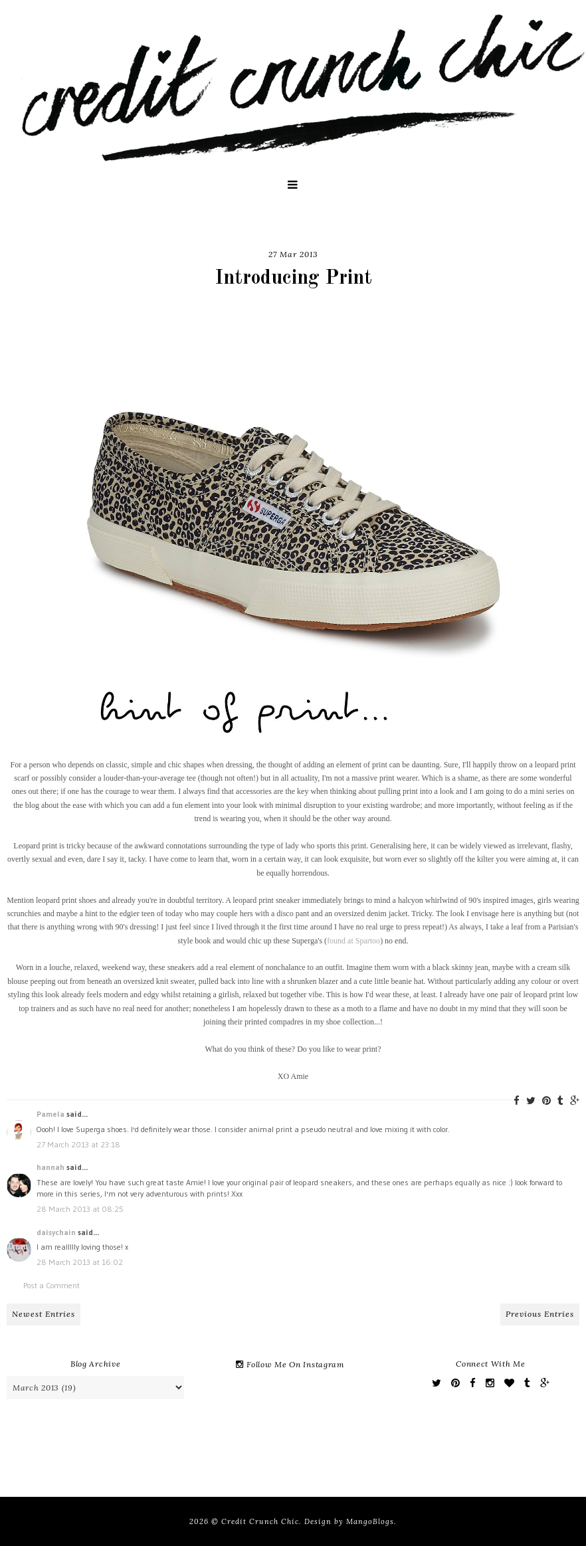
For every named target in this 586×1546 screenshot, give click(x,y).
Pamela (50, 1114)
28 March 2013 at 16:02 (80, 1262)
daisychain (56, 1232)
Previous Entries (540, 1314)
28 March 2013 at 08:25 (80, 1209)
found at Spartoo (353, 940)
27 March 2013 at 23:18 (78, 1144)
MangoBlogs (370, 1521)
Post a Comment (51, 1285)
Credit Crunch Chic (260, 1521)
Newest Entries (43, 1314)
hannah (50, 1167)
